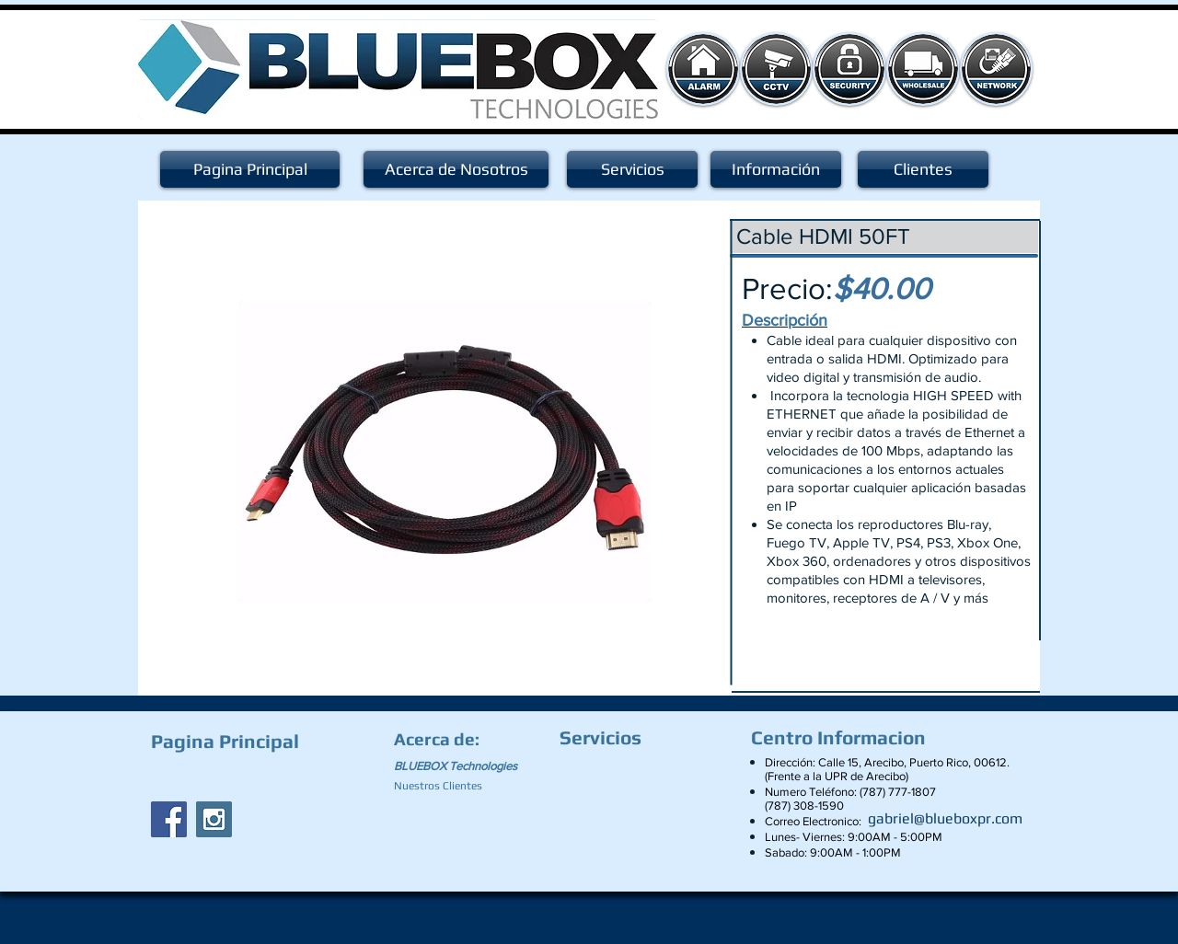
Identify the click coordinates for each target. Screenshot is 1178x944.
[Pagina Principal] (250, 169)
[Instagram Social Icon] (214, 819)
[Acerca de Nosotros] (456, 169)
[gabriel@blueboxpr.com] (945, 819)
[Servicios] (632, 169)
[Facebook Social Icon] (169, 819)
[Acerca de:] (440, 739)
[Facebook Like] (266, 776)
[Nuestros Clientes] (446, 786)
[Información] (775, 169)
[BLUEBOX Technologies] (466, 766)
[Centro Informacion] (843, 738)
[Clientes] (923, 169)
